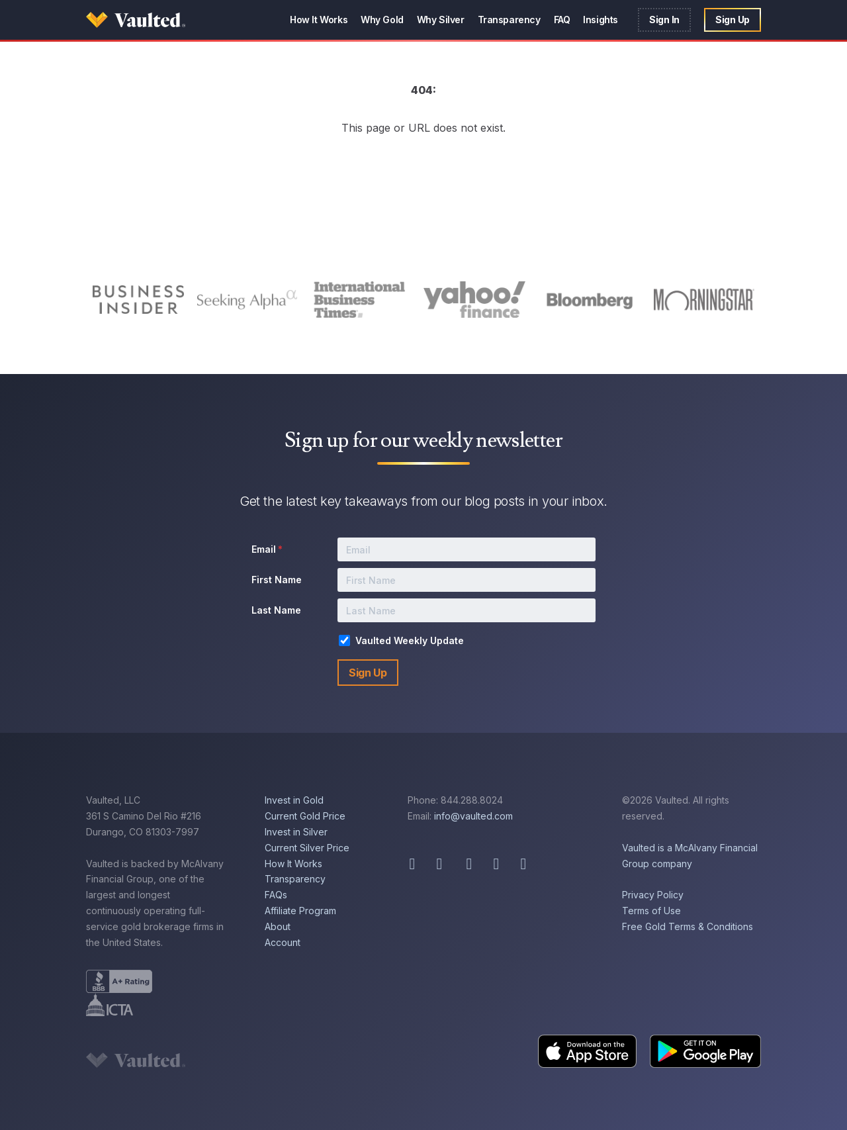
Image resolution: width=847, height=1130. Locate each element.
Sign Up (732, 19)
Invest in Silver (296, 831)
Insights (600, 19)
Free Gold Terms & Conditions (687, 926)
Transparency (509, 19)
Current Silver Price (307, 847)
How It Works (318, 19)
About (277, 926)
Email (267, 549)
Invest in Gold (294, 800)
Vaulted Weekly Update (409, 640)
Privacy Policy (653, 894)
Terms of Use (651, 910)
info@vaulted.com (473, 816)
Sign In (664, 19)
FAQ (562, 19)
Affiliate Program (300, 910)
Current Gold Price (305, 816)
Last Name (276, 610)
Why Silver (441, 19)
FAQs (276, 894)
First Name (276, 579)
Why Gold (382, 19)
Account (282, 942)
